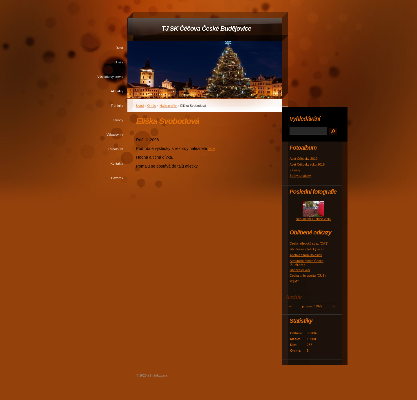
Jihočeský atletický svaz (307, 249)
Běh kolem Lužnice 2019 (313, 219)
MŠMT (294, 281)
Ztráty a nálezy (300, 175)
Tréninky (117, 105)
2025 (318, 306)
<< (290, 306)
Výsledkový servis (110, 76)
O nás (118, 62)
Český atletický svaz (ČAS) (309, 243)
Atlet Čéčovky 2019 (303, 158)
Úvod (119, 47)
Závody (117, 120)
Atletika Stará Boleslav (306, 255)
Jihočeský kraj (300, 270)
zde (211, 148)
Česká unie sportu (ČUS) (307, 275)
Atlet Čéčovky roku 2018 (307, 164)
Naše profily (168, 105)
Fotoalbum (115, 149)
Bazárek (117, 178)
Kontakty (116, 163)
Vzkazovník (115, 134)
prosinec (307, 306)
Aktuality (117, 91)
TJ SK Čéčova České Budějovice (206, 28)
